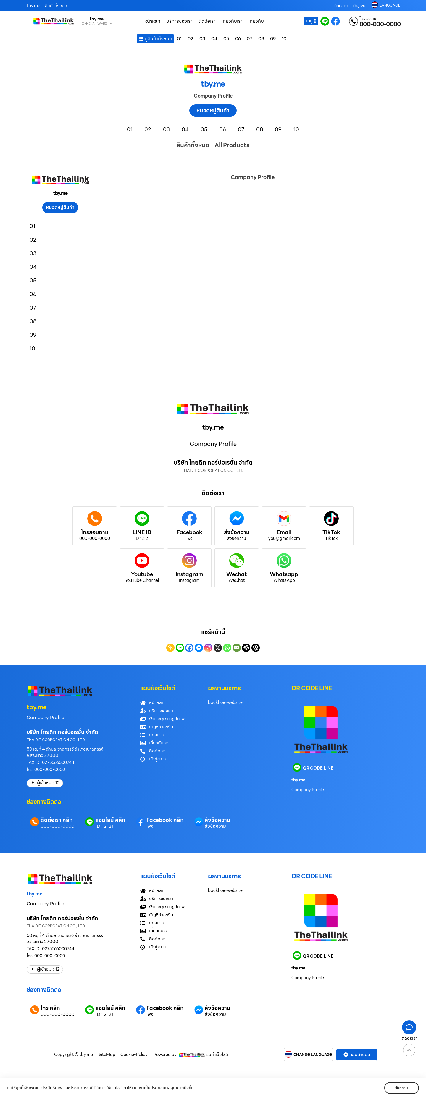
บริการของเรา (179, 21)
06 (238, 38)
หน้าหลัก (152, 21)
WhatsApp (284, 580)
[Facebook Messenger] (199, 648)
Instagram (189, 574)
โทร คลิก (50, 1008)
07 (249, 38)
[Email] (237, 648)
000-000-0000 (380, 24)
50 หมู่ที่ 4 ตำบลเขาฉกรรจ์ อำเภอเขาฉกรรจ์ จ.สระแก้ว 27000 (65, 752)
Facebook (189, 532)
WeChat (236, 580)
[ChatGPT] (246, 648)
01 (179, 38)
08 (261, 38)
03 (202, 38)
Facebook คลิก (164, 820)
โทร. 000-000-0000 (46, 769)
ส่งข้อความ (237, 532)
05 (226, 38)
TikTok (331, 532)
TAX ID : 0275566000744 (50, 762)
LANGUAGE (390, 5)
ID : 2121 (142, 538)
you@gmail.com (284, 538)
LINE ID (142, 532)
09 (273, 38)
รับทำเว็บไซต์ (217, 1054)
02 (190, 38)
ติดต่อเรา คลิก (56, 820)
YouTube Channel (142, 580)
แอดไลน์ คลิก (110, 820)
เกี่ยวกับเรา (232, 21)
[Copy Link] (170, 648)
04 (214, 38)
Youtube (142, 574)
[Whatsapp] (227, 648)
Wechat (236, 574)
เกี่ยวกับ (256, 21)
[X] (218, 648)
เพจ (189, 538)
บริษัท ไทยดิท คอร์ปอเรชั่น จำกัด (62, 732)
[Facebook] (189, 648)
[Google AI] (255, 648)
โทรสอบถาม (367, 18)
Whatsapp (284, 574)
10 (284, 38)
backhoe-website (225, 702)
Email (284, 532)
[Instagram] (208, 648)
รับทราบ (401, 1088)
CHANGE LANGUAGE (312, 1055)
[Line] (180, 648)
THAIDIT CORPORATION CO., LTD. (56, 739)
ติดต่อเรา (341, 6)
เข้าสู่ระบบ (360, 6)
